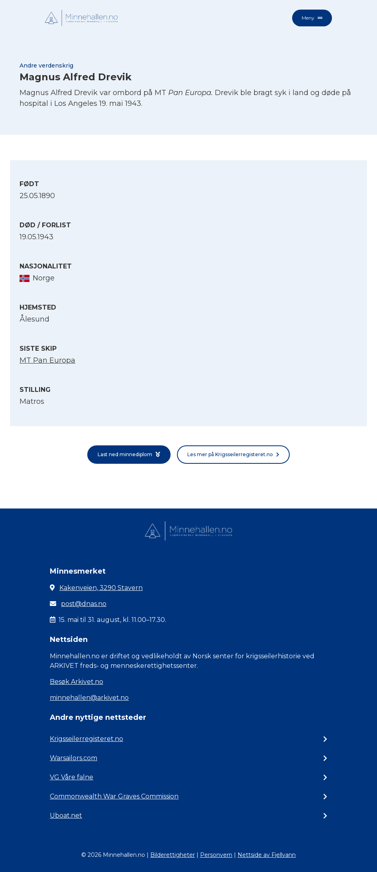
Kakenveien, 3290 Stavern (101, 588)
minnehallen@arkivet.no (89, 697)
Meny (312, 18)
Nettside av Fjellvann (267, 854)
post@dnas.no (83, 604)
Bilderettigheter (172, 854)
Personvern (216, 854)
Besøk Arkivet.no (76, 681)
